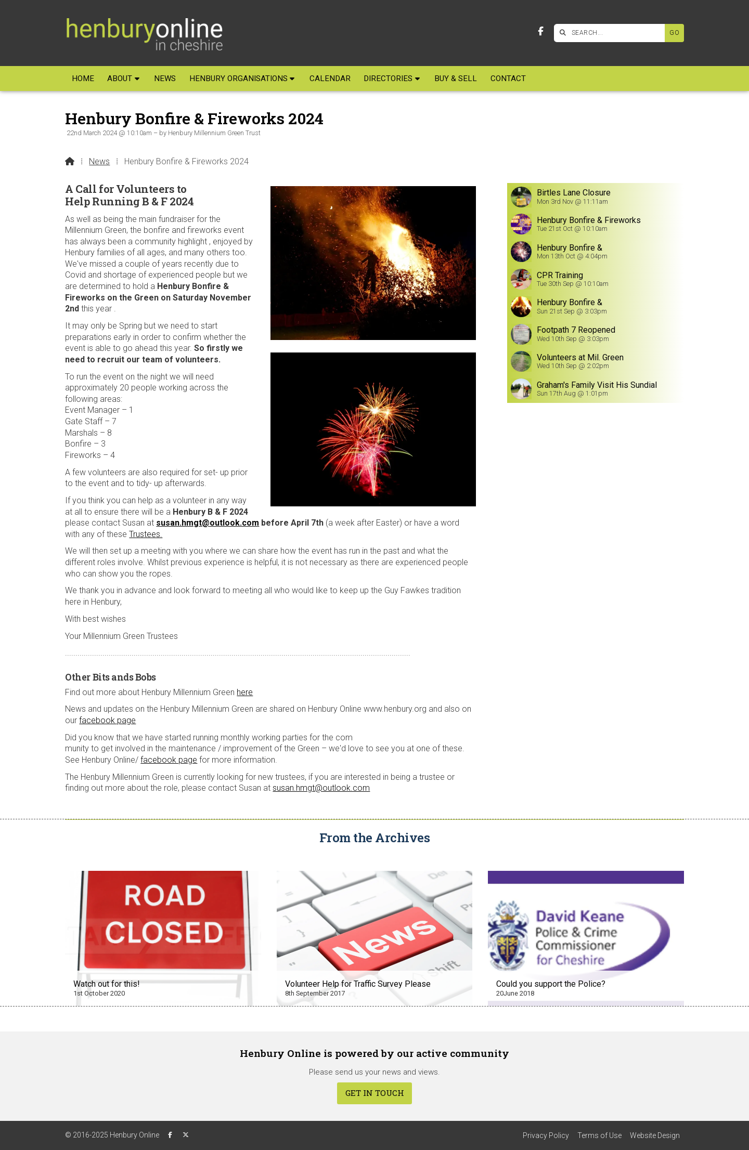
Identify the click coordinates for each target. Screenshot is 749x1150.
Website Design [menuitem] (655, 1135)
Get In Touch (374, 1093)
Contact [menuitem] (508, 78)
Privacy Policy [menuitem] (546, 1135)
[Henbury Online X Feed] (186, 1135)
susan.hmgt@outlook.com (207, 523)
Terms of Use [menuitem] (599, 1135)
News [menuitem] (165, 78)
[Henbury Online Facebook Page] (541, 31)
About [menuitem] (119, 78)
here (245, 692)
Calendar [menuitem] (330, 78)
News (99, 161)
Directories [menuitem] (388, 78)
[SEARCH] (612, 33)
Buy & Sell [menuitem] (455, 78)
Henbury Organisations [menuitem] (238, 78)
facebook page (107, 720)
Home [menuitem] (83, 78)
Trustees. (145, 534)
